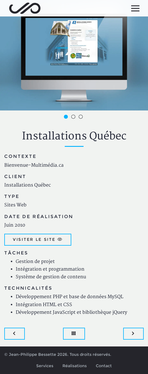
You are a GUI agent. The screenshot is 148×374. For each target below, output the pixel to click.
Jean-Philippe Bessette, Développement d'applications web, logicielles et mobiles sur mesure (25, 8)
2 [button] (74, 117)
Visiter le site (38, 239)
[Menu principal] (135, 8)
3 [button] (81, 117)
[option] (74, 55)
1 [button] (67, 117)
